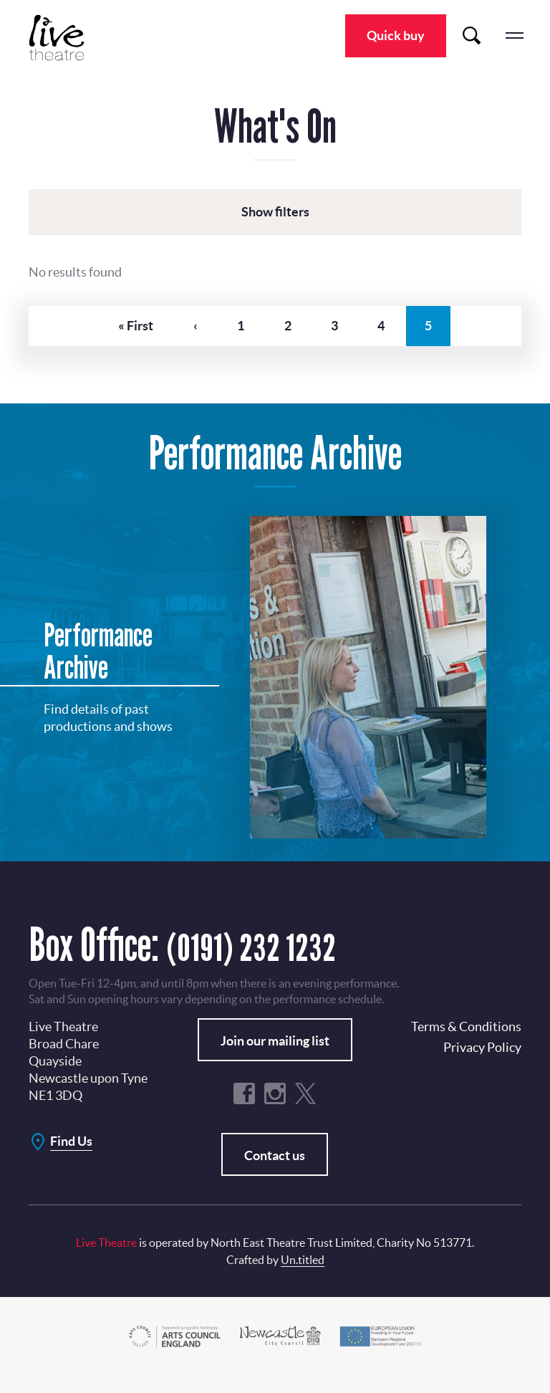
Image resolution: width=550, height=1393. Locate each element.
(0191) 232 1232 (268, 960)
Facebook (244, 1110)
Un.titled (302, 1276)
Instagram (275, 1110)
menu (514, 35)
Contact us (274, 1171)
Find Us (71, 1157)
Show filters (275, 211)
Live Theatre (64, 37)
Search (471, 35)
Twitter (306, 1110)
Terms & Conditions (466, 1042)
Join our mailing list (275, 1057)
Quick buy (396, 35)
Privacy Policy (482, 1063)
